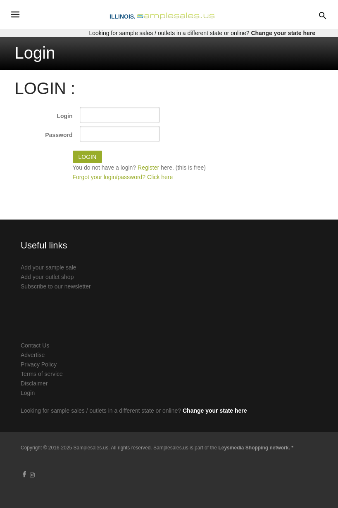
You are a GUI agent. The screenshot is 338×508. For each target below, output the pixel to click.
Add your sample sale (48, 267)
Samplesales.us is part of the (223, 448)
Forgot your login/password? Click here (123, 177)
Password (58, 135)
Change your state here (283, 33)
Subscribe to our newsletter (56, 286)
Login (64, 116)
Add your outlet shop (47, 277)
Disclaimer (34, 383)
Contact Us (35, 345)
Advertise (33, 355)
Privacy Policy (39, 364)
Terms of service (42, 374)
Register (148, 167)
